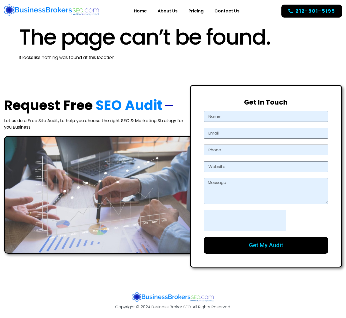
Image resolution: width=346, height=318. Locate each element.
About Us (168, 11)
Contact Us (226, 11)
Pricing (196, 11)
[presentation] (245, 220)
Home (140, 11)
